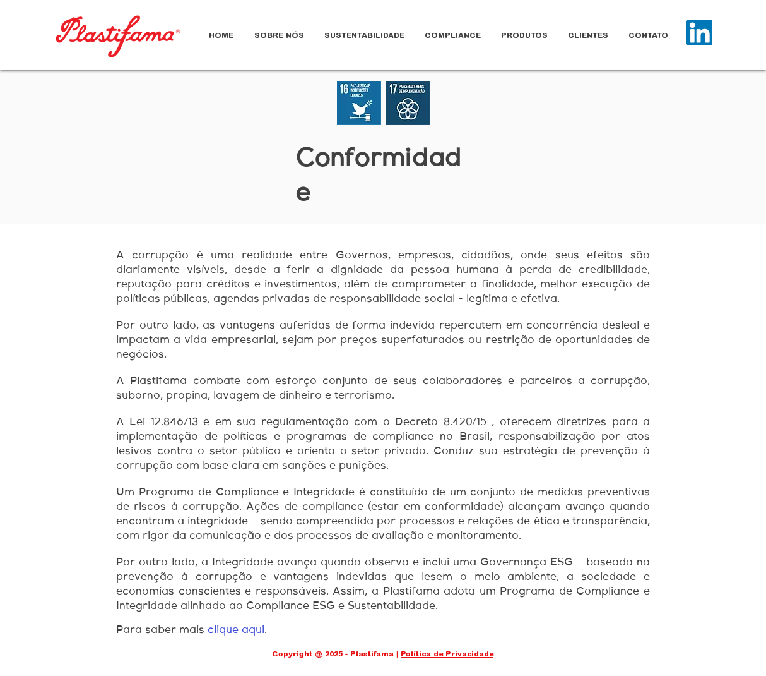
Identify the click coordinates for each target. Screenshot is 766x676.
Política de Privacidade (447, 653)
